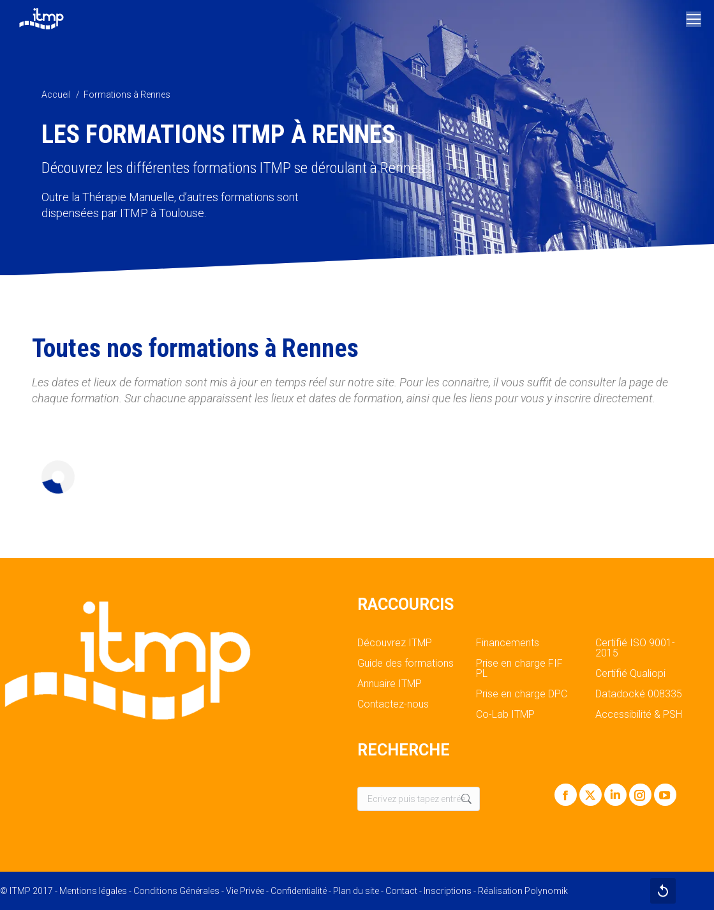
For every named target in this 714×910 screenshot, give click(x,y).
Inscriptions (448, 891)
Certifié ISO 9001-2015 (635, 648)
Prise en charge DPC (521, 694)
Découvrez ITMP (394, 643)
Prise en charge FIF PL (519, 668)
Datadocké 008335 (638, 694)
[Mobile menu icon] (693, 19)
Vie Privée (245, 891)
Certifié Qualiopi (630, 674)
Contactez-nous (393, 704)
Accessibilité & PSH (638, 714)
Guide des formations (405, 663)
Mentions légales (93, 891)
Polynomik (546, 891)
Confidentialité (299, 891)
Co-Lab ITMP (505, 714)
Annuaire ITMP (389, 684)
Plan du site (356, 891)
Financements (507, 643)
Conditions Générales (176, 891)
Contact (401, 891)
